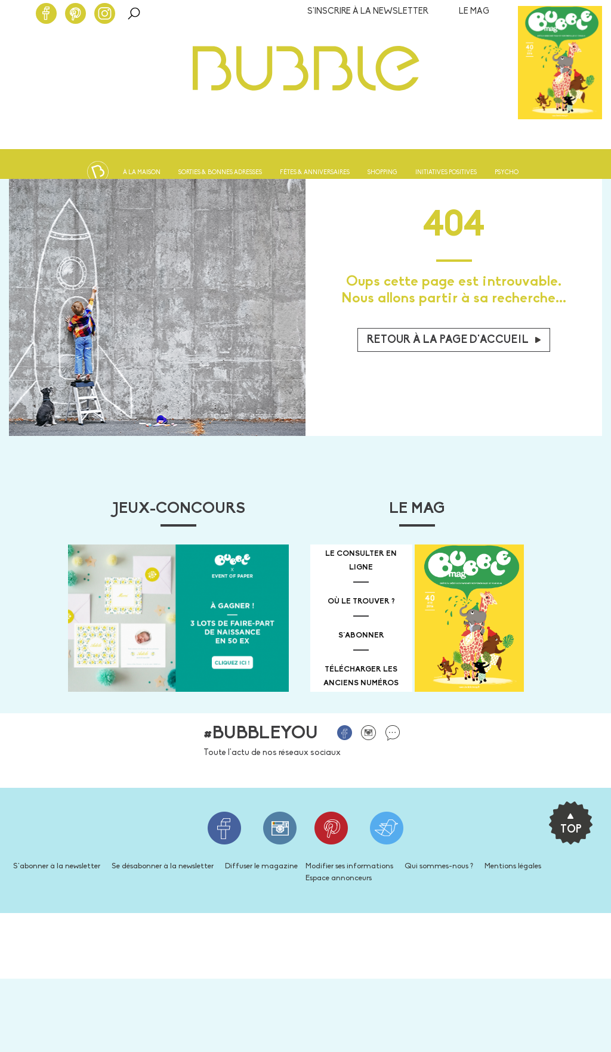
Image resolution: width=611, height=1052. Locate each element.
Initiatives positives (446, 172)
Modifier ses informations (349, 866)
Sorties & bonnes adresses (220, 172)
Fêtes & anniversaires (315, 172)
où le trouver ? (361, 601)
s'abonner (361, 635)
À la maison (142, 172)
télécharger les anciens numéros (361, 676)
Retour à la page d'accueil (454, 340)
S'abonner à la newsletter (56, 866)
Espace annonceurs (339, 878)
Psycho (507, 172)
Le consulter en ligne (361, 560)
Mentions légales (513, 866)
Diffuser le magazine (261, 866)
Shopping (382, 172)
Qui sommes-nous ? (439, 866)
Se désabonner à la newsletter (163, 866)
